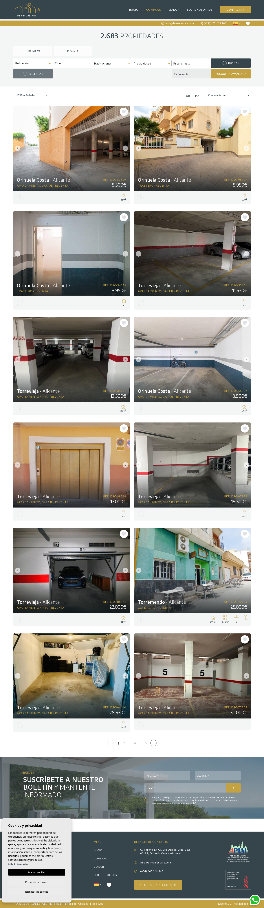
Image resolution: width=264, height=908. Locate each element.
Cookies (83, 904)
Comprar (153, 9)
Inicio (133, 9)
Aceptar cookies (36, 871)
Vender (173, 9)
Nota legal (55, 904)
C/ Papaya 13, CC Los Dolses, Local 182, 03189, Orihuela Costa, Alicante (165, 851)
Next (126, 148)
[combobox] (33, 63)
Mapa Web (96, 904)
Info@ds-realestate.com (177, 23)
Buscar (231, 63)
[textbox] (34, 63)
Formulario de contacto (158, 885)
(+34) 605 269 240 (214, 23)
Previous (17, 148)
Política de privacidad (170, 800)
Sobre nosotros (199, 9)
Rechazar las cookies (36, 891)
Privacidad (69, 904)
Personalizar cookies (36, 881)
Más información (18, 863)
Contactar (235, 9)
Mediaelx (243, 904)
